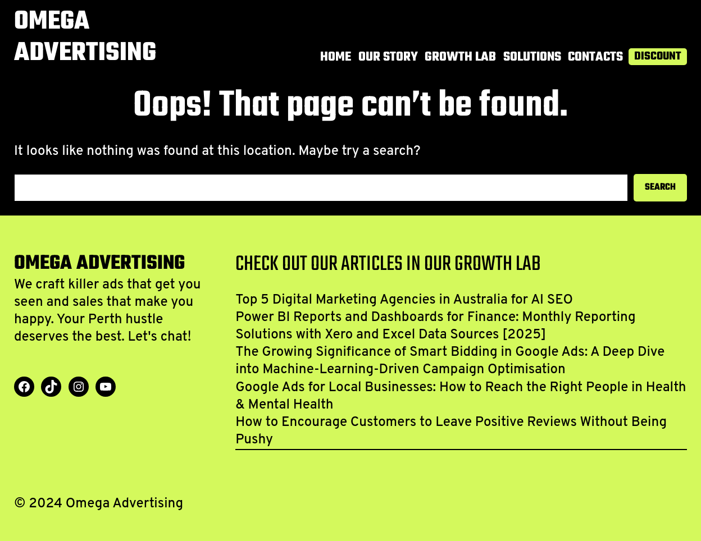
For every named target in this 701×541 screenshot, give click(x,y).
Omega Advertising (85, 38)
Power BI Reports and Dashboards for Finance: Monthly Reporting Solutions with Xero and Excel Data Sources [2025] (435, 326)
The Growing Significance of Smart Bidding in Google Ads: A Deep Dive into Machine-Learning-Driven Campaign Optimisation (449, 361)
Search (660, 187)
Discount (657, 56)
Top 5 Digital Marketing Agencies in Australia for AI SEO (404, 300)
